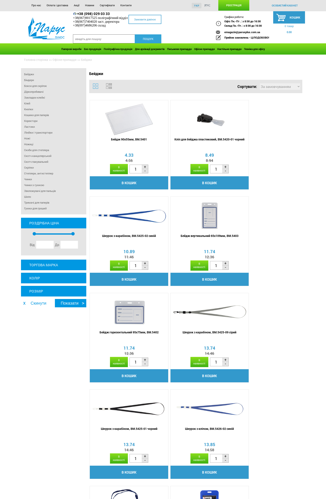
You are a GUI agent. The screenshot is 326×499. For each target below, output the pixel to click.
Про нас (36, 5)
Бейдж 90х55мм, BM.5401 (115, 140)
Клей (27, 103)
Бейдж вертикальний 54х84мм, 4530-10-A (221, 338)
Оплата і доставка (57, 5)
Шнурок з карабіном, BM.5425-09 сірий (168, 240)
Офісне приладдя (204, 49)
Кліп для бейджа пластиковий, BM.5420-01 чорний (168, 142)
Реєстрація (233, 5)
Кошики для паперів (36, 115)
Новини (89, 5)
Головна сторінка (36, 60)
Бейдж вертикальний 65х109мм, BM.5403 (274, 142)
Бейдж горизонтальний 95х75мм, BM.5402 (115, 240)
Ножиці (28, 144)
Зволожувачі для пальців (40, 191)
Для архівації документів (150, 49)
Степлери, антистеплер (38, 173)
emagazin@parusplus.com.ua (242, 32)
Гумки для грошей (35, 208)
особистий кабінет (285, 5)
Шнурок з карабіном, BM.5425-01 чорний (221, 240)
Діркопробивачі (33, 92)
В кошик (115, 183)
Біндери (29, 80)
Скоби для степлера (36, 150)
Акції (76, 5)
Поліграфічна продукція (118, 49)
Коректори (30, 121)
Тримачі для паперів (36, 202)
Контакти (126, 5)
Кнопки (28, 109)
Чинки (28, 179)
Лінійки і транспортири (38, 132)
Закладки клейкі (34, 97)
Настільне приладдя (229, 49)
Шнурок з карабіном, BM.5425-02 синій (221, 142)
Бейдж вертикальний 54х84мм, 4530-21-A (274, 338)
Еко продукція (92, 49)
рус (208, 5)
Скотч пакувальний (36, 162)
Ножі (27, 138)
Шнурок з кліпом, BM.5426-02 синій (274, 240)
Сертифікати (107, 5)
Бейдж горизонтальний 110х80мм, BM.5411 (115, 338)
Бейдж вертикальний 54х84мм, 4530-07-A (168, 338)
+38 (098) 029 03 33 (93, 13)
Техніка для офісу (254, 49)
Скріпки (29, 167)
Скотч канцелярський (37, 156)
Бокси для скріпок (35, 86)
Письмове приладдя (179, 49)
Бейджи (29, 74)
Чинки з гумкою (34, 185)
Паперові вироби (71, 49)
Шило (27, 197)
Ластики (29, 127)
